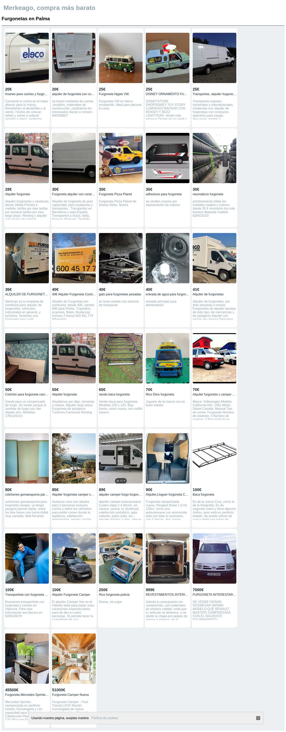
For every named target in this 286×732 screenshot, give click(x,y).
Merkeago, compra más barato (49, 7)
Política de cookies (105, 718)
